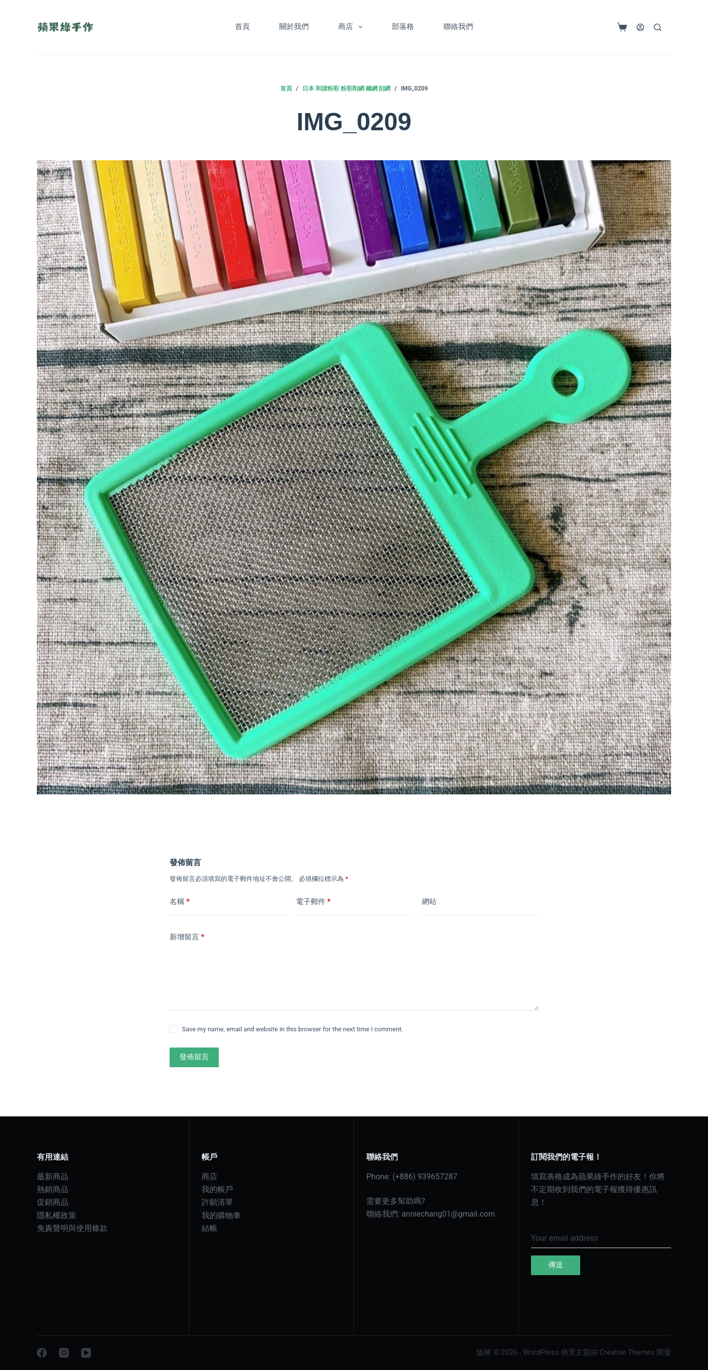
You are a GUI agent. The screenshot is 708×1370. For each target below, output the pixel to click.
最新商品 (52, 1176)
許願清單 (217, 1202)
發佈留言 (194, 1056)
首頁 (242, 26)
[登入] (640, 27)
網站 (429, 901)
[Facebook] (42, 1353)
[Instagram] (64, 1353)
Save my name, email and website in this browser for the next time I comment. (292, 1029)
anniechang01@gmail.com (448, 1214)
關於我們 (294, 26)
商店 (352, 27)
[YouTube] (86, 1353)
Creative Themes (626, 1352)
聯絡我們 (458, 26)
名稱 (180, 902)
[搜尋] (657, 27)
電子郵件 (313, 902)
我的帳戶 (217, 1189)
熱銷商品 (52, 1189)
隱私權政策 (56, 1215)
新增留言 (187, 937)
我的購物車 (221, 1215)
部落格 (403, 26)
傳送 (555, 1264)
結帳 (209, 1228)
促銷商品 (52, 1202)
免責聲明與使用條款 (72, 1228)
